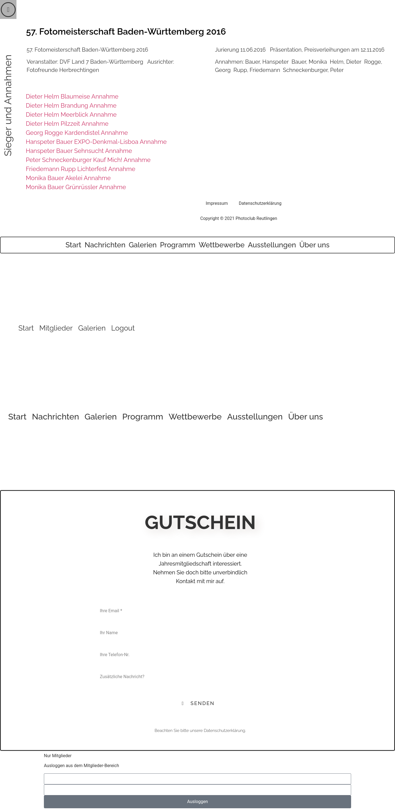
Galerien (143, 245)
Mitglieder (56, 328)
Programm (177, 245)
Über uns (314, 245)
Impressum (217, 203)
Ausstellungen (272, 245)
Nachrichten (105, 245)
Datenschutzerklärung (260, 203)
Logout (123, 328)
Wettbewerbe (222, 245)
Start (73, 245)
